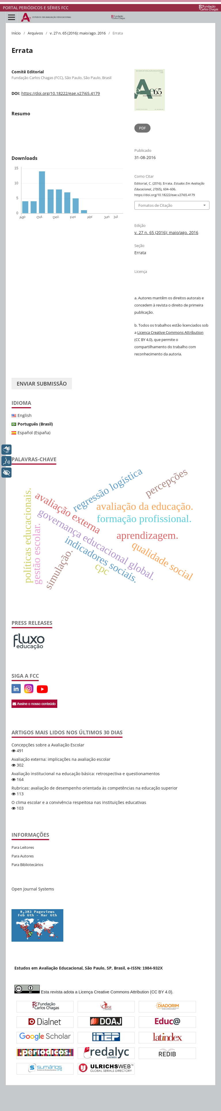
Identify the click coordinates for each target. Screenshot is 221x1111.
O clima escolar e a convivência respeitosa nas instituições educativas (79, 802)
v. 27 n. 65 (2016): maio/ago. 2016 (78, 33)
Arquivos (35, 33)
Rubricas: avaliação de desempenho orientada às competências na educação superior (95, 788)
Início (16, 33)
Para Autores (23, 856)
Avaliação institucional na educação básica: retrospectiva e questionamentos (86, 773)
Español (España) (34, 432)
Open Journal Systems (33, 889)
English (25, 415)
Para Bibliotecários (27, 864)
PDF (142, 128)
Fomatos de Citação (155, 205)
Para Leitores (23, 847)
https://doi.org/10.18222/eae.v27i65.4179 (60, 93)
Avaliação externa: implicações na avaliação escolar (61, 759)
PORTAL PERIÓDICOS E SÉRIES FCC (35, 7)
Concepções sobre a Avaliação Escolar (48, 745)
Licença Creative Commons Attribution (170, 332)
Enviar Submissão (42, 383)
